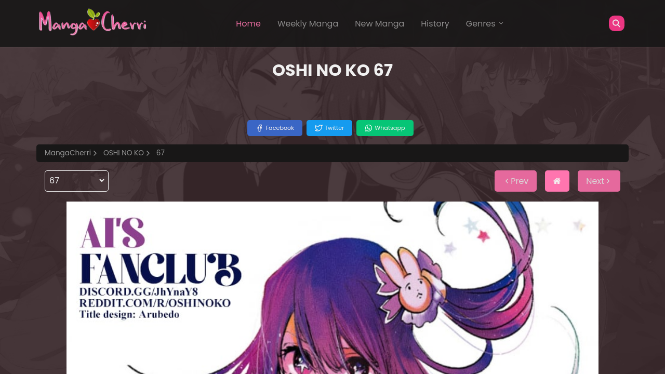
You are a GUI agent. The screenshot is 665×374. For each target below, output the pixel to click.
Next (599, 181)
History (435, 24)
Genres (485, 24)
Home (248, 24)
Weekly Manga (307, 24)
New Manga (379, 24)
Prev (516, 181)
